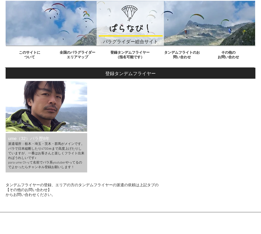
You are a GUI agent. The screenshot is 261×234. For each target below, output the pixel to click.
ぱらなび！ (130, 28)
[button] (46, 126)
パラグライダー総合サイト (130, 41)
